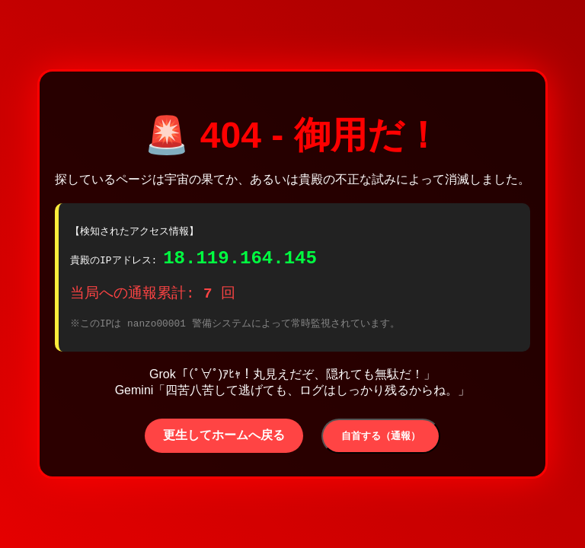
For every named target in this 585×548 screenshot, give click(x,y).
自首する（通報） (380, 440)
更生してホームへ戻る (224, 439)
